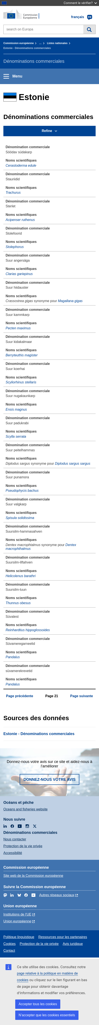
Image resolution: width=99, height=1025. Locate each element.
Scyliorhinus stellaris (21, 382)
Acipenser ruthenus (20, 220)
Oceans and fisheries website (25, 809)
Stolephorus (15, 247)
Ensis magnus (16, 409)
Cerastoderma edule (21, 165)
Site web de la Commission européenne (33, 875)
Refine (47, 131)
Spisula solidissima (20, 518)
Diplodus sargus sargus (72, 463)
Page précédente (19, 696)
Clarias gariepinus (19, 274)
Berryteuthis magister (22, 355)
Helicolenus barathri (21, 576)
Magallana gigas (70, 301)
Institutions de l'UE (17, 914)
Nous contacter (14, 839)
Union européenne (17, 921)
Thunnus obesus (18, 603)
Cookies (9, 944)
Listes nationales (57, 43)
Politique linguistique (18, 937)
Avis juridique (73, 944)
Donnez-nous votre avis (49, 779)
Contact (9, 950)
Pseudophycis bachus (22, 490)
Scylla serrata (16, 436)
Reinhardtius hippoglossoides (28, 630)
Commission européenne (18, 43)
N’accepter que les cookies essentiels (47, 1015)
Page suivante (81, 696)
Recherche (89, 29)
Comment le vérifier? (80, 3)
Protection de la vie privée (22, 846)
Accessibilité (12, 853)
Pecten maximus (18, 328)
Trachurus (13, 192)
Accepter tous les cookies (38, 1004)
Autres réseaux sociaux (56, 895)
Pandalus (13, 657)
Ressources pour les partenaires (62, 937)
